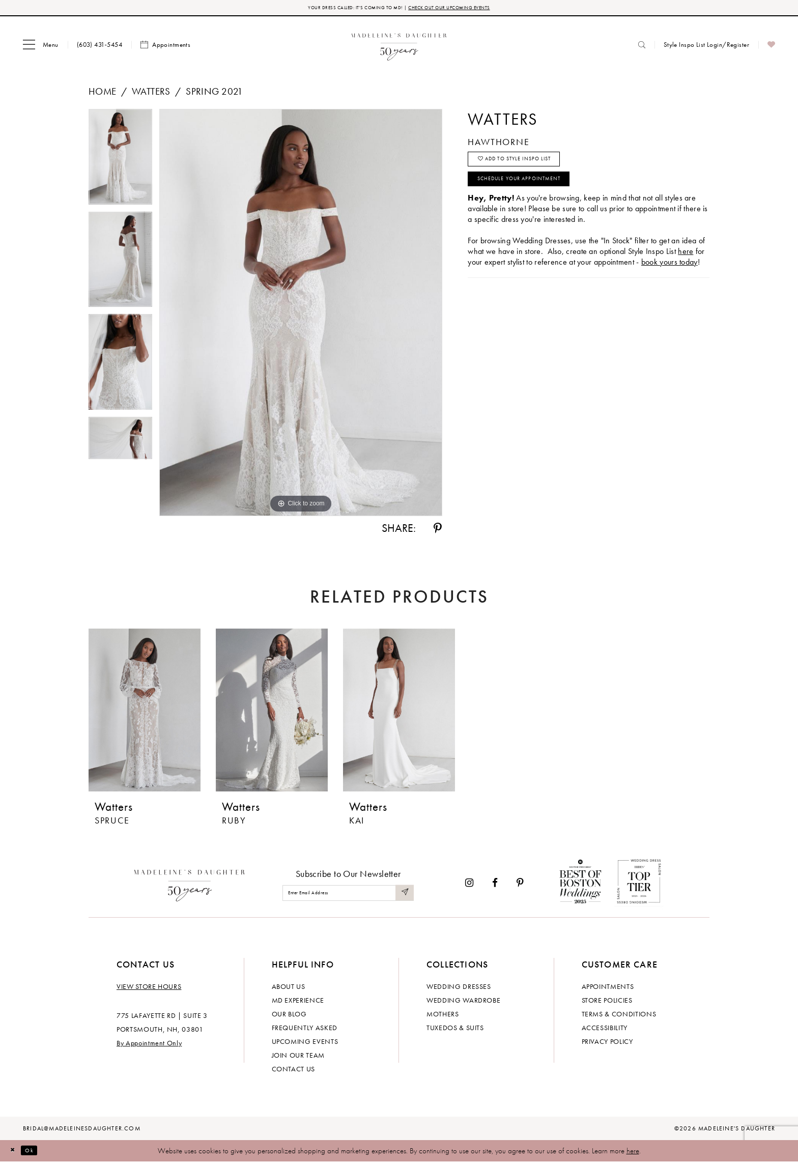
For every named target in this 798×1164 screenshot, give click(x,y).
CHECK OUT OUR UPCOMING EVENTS (469, 9)
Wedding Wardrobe (463, 1002)
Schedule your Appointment (539, 194)
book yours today (669, 280)
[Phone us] (99, 47)
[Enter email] (348, 895)
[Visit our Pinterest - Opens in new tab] (520, 885)
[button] (41, 47)
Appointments (608, 988)
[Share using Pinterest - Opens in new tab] (437, 531)
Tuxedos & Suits (455, 1029)
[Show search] (641, 47)
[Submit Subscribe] (403, 895)
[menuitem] (41, 47)
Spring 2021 (214, 94)
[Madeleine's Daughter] (189, 885)
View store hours (149, 988)
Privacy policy (607, 1043)
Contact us (294, 1070)
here (632, 1153)
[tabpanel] (120, 162)
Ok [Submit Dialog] (38, 1153)
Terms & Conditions (619, 1015)
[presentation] (145, 712)
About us (288, 988)
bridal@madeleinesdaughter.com (81, 1130)
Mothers (442, 1015)
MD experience (298, 1002)
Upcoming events (305, 1043)
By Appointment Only (149, 1044)
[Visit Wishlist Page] (771, 47)
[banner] (399, 47)
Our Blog (289, 1015)
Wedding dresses (458, 988)
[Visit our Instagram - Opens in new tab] (469, 885)
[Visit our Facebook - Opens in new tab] (495, 885)
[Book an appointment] (165, 47)
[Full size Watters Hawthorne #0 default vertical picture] (301, 315)
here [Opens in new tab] (685, 269)
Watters (151, 94)
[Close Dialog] (15, 1153)
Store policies (607, 1002)
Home (103, 94)
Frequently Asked (304, 1029)
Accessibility (605, 1029)
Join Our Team (298, 1057)
